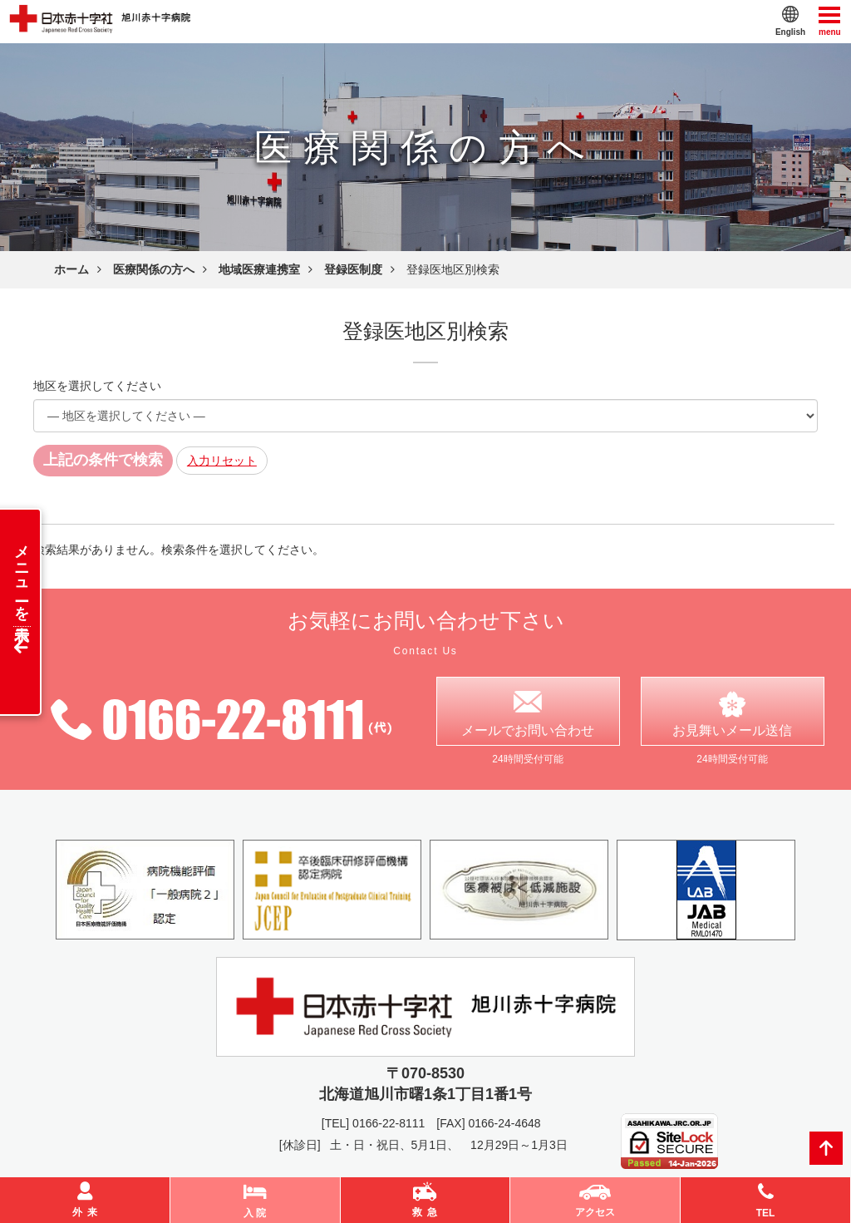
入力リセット (222, 460)
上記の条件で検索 (103, 459)
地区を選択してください (97, 385)
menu (830, 20)
